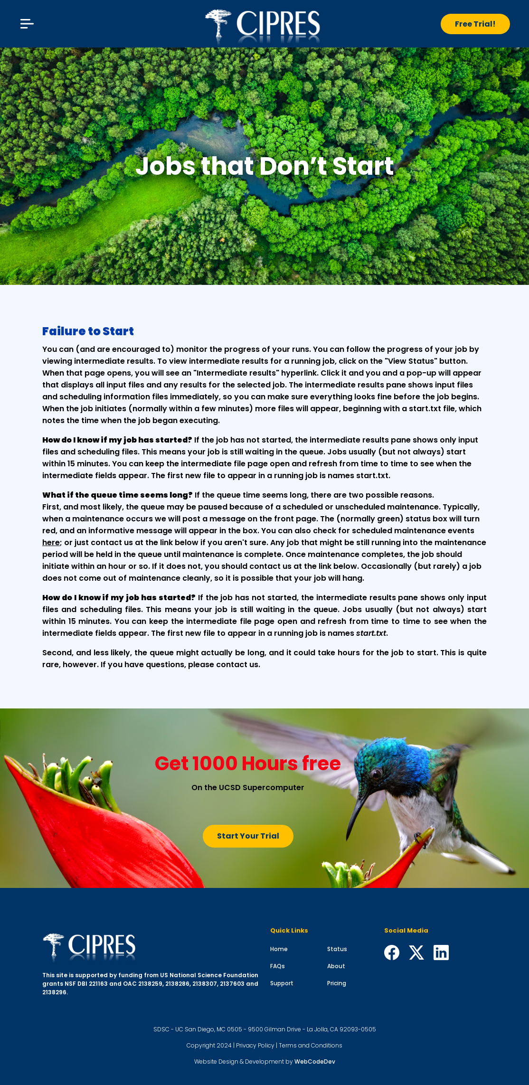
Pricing (336, 983)
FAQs (277, 966)
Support (281, 983)
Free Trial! (475, 24)
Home (279, 949)
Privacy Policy (255, 1045)
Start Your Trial (248, 835)
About (336, 966)
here (51, 542)
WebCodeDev (314, 1061)
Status (337, 949)
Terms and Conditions (310, 1045)
